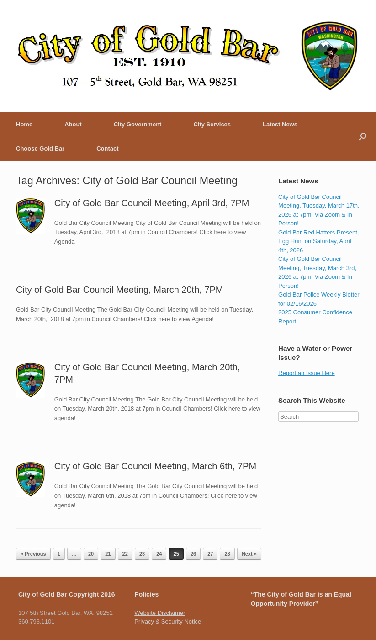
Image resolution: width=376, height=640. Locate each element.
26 (193, 554)
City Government (138, 124)
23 (142, 554)
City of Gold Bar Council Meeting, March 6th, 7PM (155, 466)
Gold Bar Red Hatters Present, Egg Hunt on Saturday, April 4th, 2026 (318, 241)
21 (108, 554)
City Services (212, 124)
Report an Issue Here (306, 372)
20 (91, 554)
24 (159, 554)
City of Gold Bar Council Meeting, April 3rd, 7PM (151, 203)
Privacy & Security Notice (167, 621)
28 (227, 554)
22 (125, 554)
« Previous (33, 554)
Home (24, 124)
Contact (107, 148)
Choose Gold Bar (40, 148)
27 (210, 554)
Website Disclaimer (159, 612)
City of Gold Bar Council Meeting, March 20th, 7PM (119, 290)
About (73, 124)
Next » (249, 554)
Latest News (280, 124)
